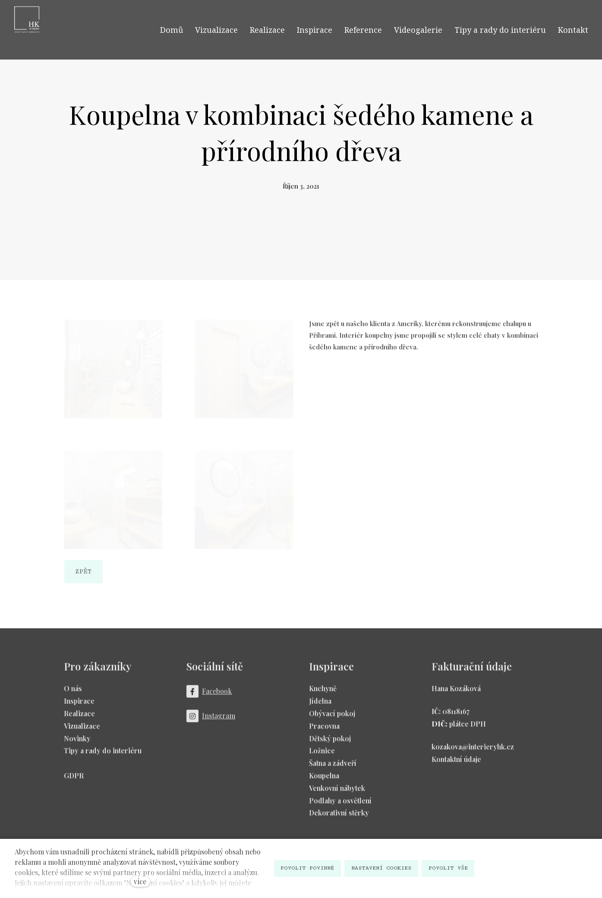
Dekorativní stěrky (339, 816)
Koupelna (324, 779)
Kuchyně (323, 692)
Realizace (79, 717)
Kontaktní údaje (456, 762)
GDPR (74, 779)
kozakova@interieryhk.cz (473, 750)
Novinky (77, 742)
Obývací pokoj (332, 717)
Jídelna (320, 704)
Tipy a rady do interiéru (103, 754)
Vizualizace (82, 729)
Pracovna (324, 729)
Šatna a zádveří (332, 767)
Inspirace (79, 704)
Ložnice (322, 754)
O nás (73, 692)
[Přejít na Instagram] (211, 720)
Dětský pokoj (330, 742)
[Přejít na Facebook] (209, 695)
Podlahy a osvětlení (340, 804)
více (140, 881)
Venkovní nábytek (337, 791)
